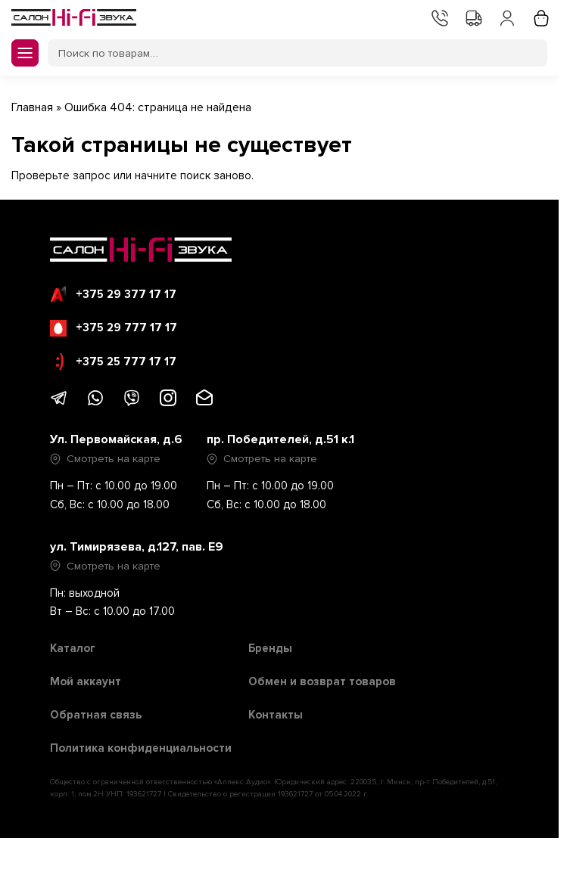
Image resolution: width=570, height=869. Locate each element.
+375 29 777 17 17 (113, 328)
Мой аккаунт (505, 16)
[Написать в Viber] (132, 403)
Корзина (539, 16)
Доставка (472, 16)
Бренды (270, 648)
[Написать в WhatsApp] (95, 403)
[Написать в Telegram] (59, 403)
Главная (32, 107)
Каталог (72, 648)
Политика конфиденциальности (141, 748)
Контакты (438, 16)
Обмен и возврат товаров (322, 681)
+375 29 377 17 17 (113, 294)
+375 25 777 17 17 (116, 361)
